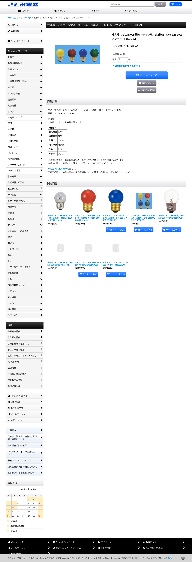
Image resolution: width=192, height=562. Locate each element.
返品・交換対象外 (58, 168)
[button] (168, 11)
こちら (169, 558)
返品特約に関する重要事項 (126, 66)
